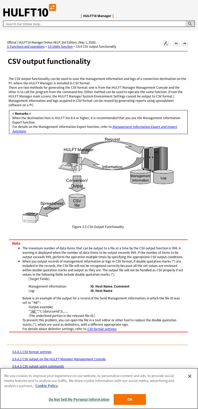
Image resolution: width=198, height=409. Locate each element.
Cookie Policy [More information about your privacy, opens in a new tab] (46, 385)
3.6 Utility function (60, 46)
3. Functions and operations (26, 46)
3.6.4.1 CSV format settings (32, 351)
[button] (190, 24)
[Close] (189, 376)
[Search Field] (99, 24)
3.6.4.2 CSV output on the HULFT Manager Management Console (59, 359)
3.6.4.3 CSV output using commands (38, 366)
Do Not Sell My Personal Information (79, 399)
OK (129, 399)
